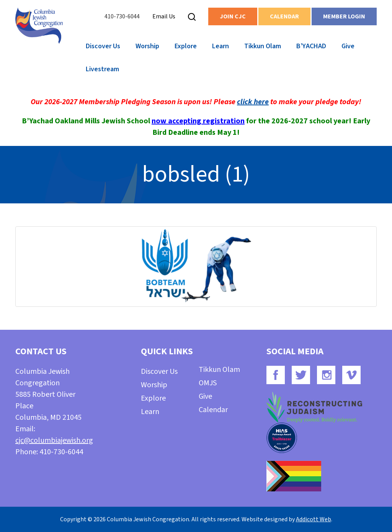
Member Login (344, 16)
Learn (220, 46)
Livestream (102, 69)
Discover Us (103, 46)
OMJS (208, 383)
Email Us (163, 16)
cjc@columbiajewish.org (54, 440)
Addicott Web (313, 519)
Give (347, 46)
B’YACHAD (311, 46)
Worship (147, 46)
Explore (186, 46)
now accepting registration (198, 121)
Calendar (284, 16)
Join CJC (233, 16)
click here (253, 102)
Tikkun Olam (262, 46)
